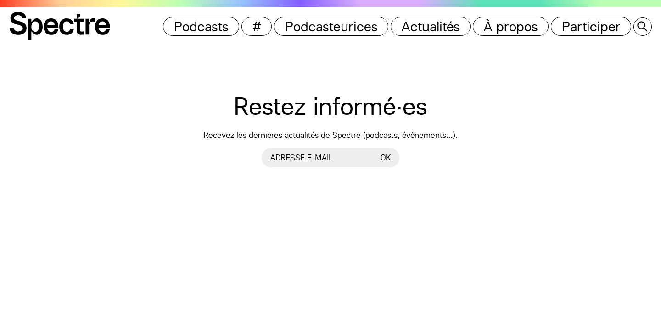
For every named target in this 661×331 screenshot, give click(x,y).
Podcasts (201, 26)
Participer (591, 26)
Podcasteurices (331, 26)
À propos (511, 26)
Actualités (431, 26)
